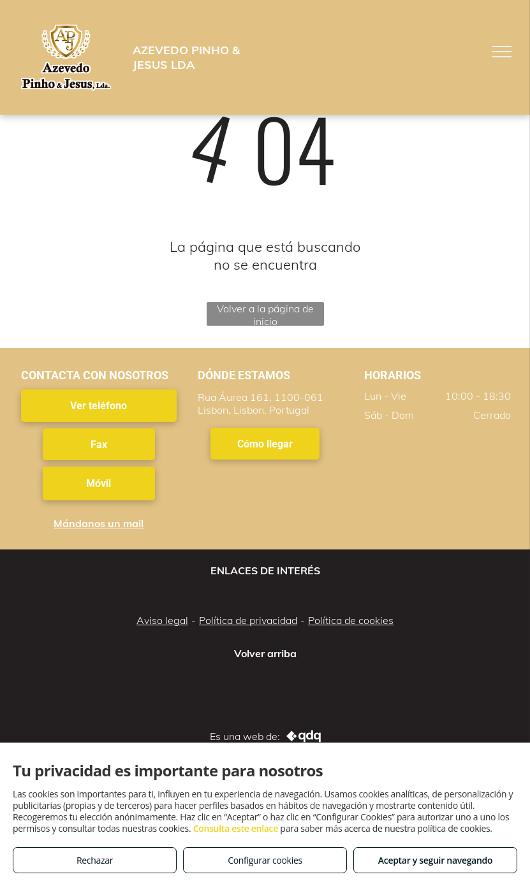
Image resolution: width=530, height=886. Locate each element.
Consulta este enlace (235, 828)
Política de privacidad (248, 620)
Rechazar (95, 860)
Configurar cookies (265, 860)
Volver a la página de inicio (265, 314)
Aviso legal (162, 620)
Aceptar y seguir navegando (435, 860)
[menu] (502, 51)
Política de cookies (351, 620)
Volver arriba (265, 653)
